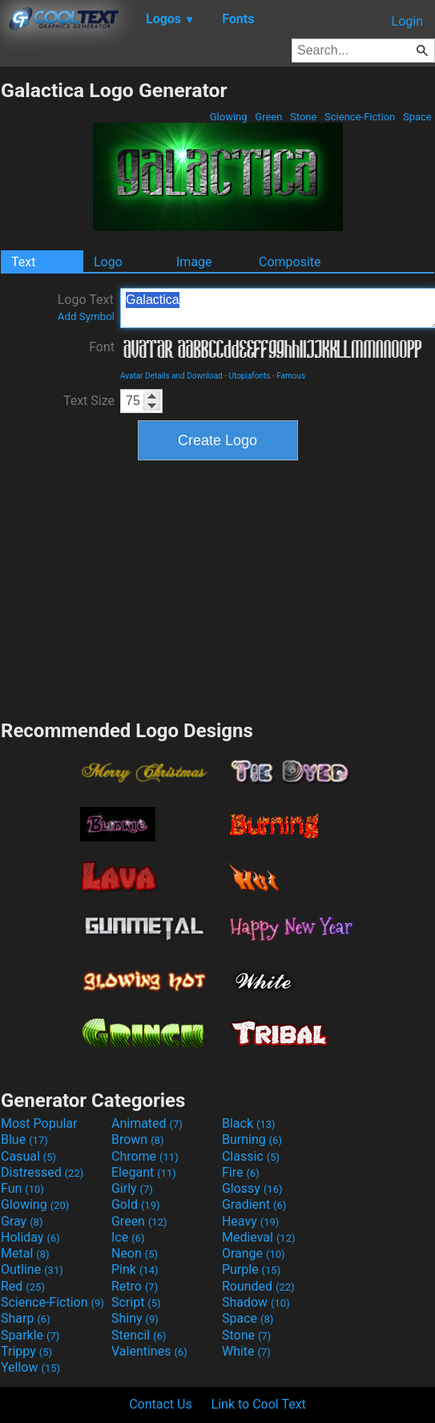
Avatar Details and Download (171, 375)
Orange (253, 1253)
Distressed (42, 1172)
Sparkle (30, 1335)
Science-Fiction (360, 117)
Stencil (138, 1335)
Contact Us (160, 1404)
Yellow (30, 1367)
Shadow (256, 1302)
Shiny (135, 1318)
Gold (135, 1204)
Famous (290, 375)
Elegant (143, 1172)
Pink (135, 1269)
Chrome (145, 1156)
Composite (290, 262)
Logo (108, 262)
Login (407, 21)
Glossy (252, 1188)
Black (249, 1123)
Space (417, 117)
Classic (251, 1156)
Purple (251, 1269)
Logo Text (86, 307)
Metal (25, 1253)
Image (194, 262)
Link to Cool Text (258, 1404)
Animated (147, 1123)
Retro (134, 1286)
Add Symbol (86, 316)
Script (136, 1302)
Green (268, 117)
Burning (252, 1139)
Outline (32, 1269)
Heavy (250, 1221)
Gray (21, 1221)
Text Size (89, 400)
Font (102, 347)
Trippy (26, 1351)
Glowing (228, 117)
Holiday (30, 1237)
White (246, 1351)
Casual (28, 1156)
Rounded (258, 1286)
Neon (134, 1253)
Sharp (25, 1318)
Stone (304, 117)
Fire (241, 1172)
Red (23, 1286)
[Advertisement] (217, 588)
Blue (24, 1139)
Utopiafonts (249, 375)
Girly (132, 1188)
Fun (22, 1188)
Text (23, 262)
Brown (137, 1139)
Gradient (254, 1204)
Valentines (149, 1351)
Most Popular (39, 1123)
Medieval (259, 1237)
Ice (127, 1237)
